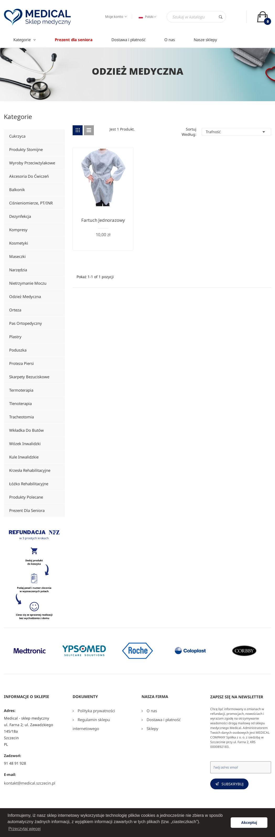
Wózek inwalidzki (25, 443)
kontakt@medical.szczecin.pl (29, 783)
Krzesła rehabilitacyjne (29, 470)
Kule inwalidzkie (24, 457)
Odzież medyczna (25, 296)
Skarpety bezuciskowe (29, 376)
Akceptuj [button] (249, 822)
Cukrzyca (17, 136)
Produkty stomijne (26, 149)
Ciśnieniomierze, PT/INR (31, 203)
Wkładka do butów (26, 430)
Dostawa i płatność (163, 719)
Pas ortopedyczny (25, 323)
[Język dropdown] (146, 16)
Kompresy (18, 229)
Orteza (15, 309)
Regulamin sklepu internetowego (91, 724)
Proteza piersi (21, 363)
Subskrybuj (233, 783)
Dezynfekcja (20, 216)
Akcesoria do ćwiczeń (29, 176)
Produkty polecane (26, 497)
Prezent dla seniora (27, 510)
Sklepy (151, 728)
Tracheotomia (21, 416)
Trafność (236, 132)
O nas (151, 710)
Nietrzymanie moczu (27, 283)
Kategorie (18, 117)
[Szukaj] (196, 16)
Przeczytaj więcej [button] (24, 829)
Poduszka (17, 350)
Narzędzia (18, 269)
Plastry (15, 336)
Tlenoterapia (20, 403)
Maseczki (17, 256)
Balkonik (17, 189)
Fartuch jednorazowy (103, 220)
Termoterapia (21, 390)
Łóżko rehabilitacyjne (28, 483)
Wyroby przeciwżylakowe (32, 162)
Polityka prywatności (96, 710)
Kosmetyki (18, 243)
